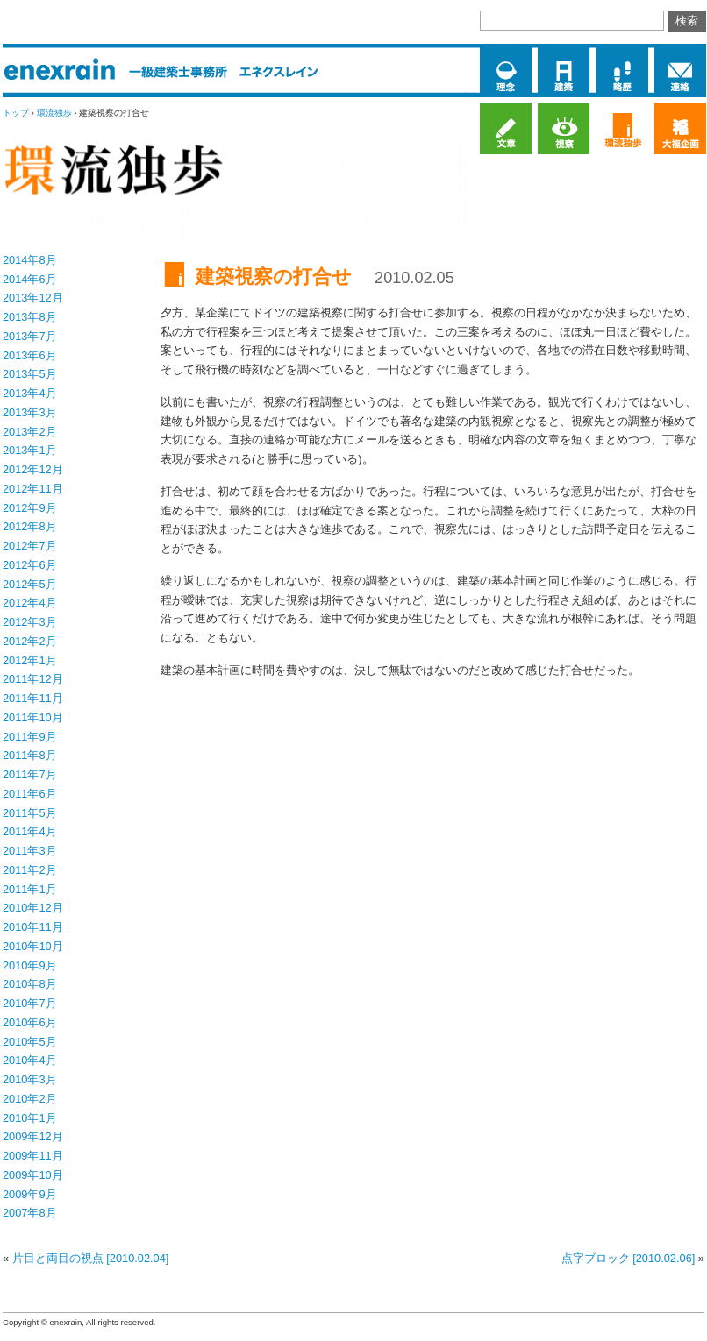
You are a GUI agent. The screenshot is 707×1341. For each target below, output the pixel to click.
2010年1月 (30, 1118)
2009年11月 (33, 1155)
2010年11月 (33, 926)
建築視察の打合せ (274, 276)
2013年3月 (30, 412)
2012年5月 (30, 584)
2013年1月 (30, 450)
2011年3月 (30, 850)
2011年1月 (30, 889)
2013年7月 (30, 336)
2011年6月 (30, 793)
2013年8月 (30, 316)
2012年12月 (33, 469)
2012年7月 (30, 545)
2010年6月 (30, 1022)
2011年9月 (30, 736)
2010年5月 (30, 1041)
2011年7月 (30, 774)
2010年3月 (30, 1079)
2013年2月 (30, 431)
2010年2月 (30, 1098)
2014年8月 (30, 259)
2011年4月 (30, 831)
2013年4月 (30, 393)
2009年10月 (33, 1174)
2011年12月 (33, 678)
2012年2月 (30, 641)
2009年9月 (30, 1194)
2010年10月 (33, 946)
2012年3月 (30, 621)
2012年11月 (33, 488)
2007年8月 (30, 1212)
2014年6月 (30, 279)
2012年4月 (30, 602)
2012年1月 (30, 660)
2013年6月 (30, 355)
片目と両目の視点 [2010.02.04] (90, 1258)
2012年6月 (30, 564)
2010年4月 (30, 1060)
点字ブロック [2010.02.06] (628, 1258)
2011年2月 (30, 869)
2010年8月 (30, 983)
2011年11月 (33, 698)
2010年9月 (30, 965)
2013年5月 (30, 373)
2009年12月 (33, 1136)
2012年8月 (30, 526)
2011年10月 (33, 717)
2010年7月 (30, 1003)
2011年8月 (30, 755)
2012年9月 (30, 507)
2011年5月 (30, 813)
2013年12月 (33, 297)
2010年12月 (33, 907)
